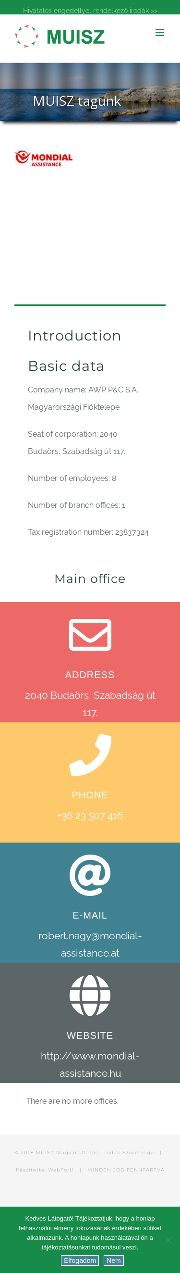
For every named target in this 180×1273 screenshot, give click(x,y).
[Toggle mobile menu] (161, 32)
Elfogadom (80, 1260)
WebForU (61, 1170)
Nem (114, 1260)
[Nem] (168, 1240)
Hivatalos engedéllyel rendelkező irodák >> (90, 10)
